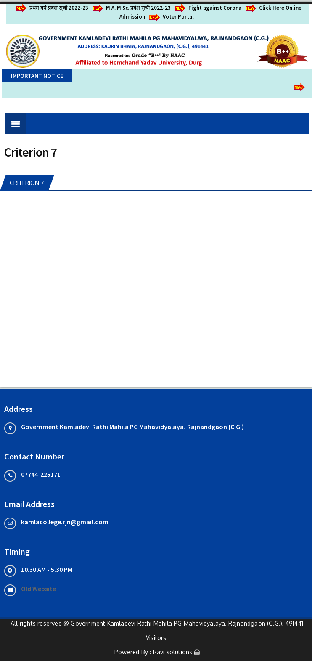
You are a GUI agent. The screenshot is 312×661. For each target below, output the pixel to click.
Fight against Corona (208, 7)
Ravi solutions (173, 652)
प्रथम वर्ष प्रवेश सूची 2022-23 (52, 7)
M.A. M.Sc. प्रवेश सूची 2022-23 (132, 7)
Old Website (38, 588)
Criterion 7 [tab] (27, 182)
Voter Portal (171, 16)
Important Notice (37, 76)
